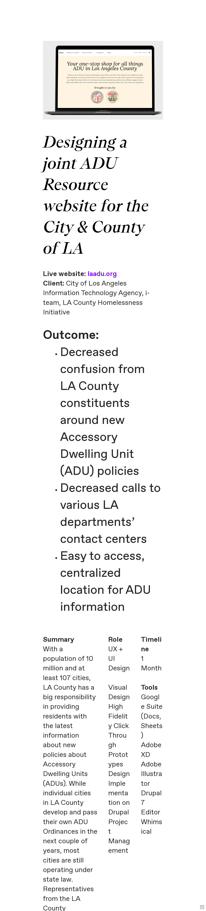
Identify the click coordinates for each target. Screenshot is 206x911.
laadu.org (102, 274)
